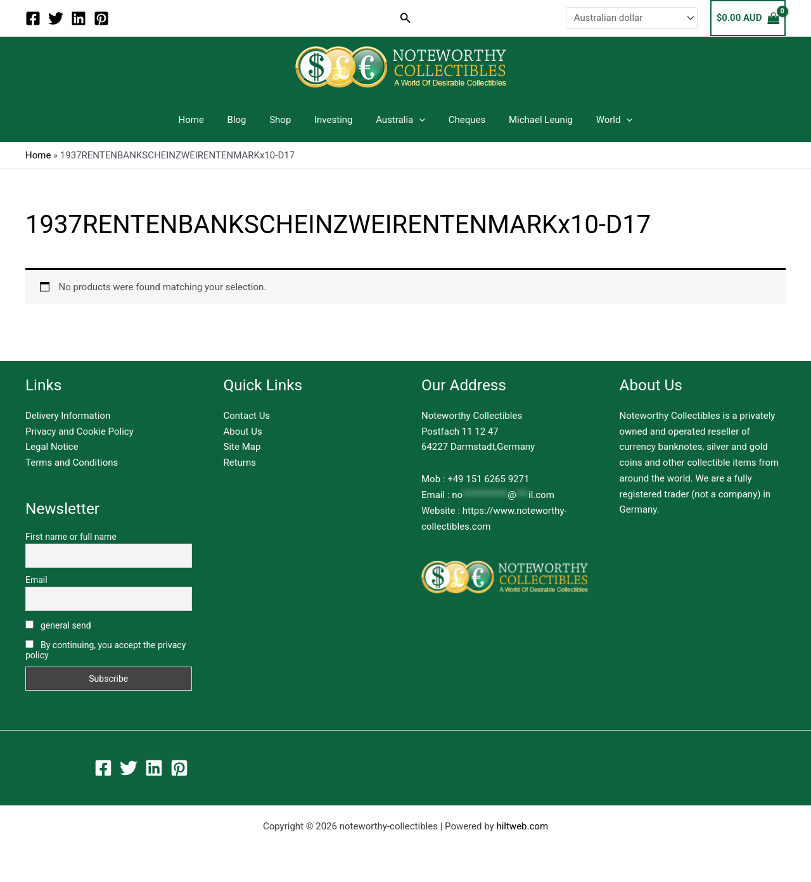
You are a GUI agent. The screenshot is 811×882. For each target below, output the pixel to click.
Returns (240, 462)
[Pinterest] (101, 18)
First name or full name (71, 537)
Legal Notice (52, 446)
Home (206, 119)
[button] (405, 18)
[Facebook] (33, 18)
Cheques (460, 119)
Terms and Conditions (71, 462)
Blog (247, 119)
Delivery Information (67, 415)
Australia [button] (398, 120)
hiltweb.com (522, 826)
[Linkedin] (78, 18)
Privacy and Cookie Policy (79, 431)
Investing (335, 119)
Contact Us (247, 415)
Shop (286, 119)
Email (36, 580)
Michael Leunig (530, 119)
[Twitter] (55, 18)
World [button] (599, 120)
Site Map (242, 446)
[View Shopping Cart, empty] (748, 18)
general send (58, 625)
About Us (243, 431)
